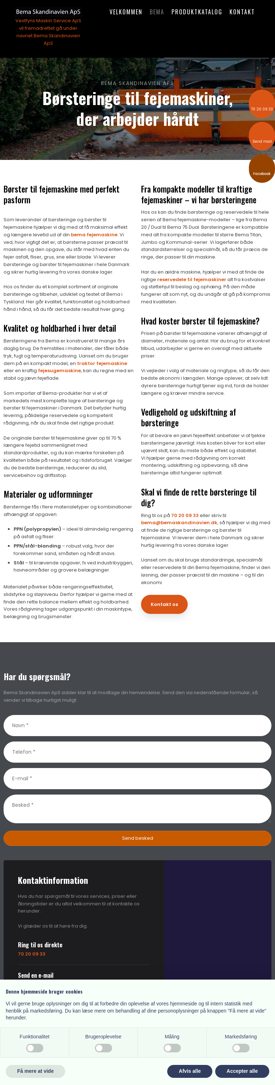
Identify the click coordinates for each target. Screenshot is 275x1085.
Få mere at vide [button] (35, 1071)
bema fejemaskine (94, 234)
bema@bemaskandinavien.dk (179, 522)
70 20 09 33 (185, 515)
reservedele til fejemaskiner (191, 279)
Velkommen (126, 12)
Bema (157, 12)
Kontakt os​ (164, 604)
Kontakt (242, 12)
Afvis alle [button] (190, 1071)
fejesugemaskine (59, 370)
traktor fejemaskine (102, 363)
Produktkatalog (197, 12)
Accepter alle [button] (242, 1071)
